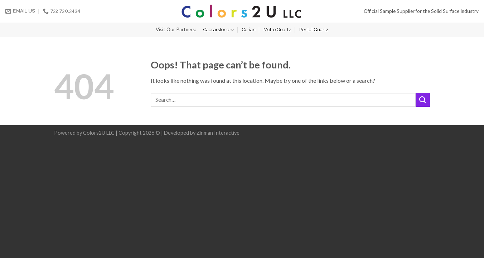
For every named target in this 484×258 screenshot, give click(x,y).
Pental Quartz (313, 29)
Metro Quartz (277, 29)
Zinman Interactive (218, 133)
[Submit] (423, 100)
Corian (249, 29)
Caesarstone (218, 30)
